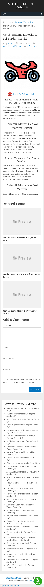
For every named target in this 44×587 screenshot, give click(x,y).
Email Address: (9, 359)
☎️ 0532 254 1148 (22, 93)
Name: (5, 348)
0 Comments (32, 46)
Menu (4, 14)
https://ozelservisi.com (10, 585)
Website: (6, 370)
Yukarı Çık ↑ (32, 581)
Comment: (7, 325)
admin (10, 43)
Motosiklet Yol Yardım (22, 5)
